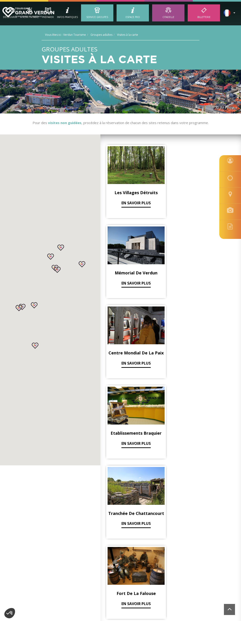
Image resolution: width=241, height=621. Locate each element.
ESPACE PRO (133, 17)
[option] (120, 602)
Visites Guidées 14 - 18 (111, 529)
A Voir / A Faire (29, 17)
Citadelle (168, 17)
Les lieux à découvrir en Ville (116, 523)
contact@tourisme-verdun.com (186, 561)
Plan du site (144, 568)
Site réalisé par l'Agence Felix (209, 568)
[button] (57, 270)
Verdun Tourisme (41, 491)
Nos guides (33, 508)
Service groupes (97, 17)
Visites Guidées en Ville (112, 502)
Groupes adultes (37, 513)
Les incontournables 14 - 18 (116, 518)
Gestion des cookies (93, 568)
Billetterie (204, 17)
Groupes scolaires (38, 502)
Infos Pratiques (67, 17)
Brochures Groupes (40, 518)
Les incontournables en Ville (116, 513)
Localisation (163, 568)
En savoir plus (123, 190)
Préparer (48, 17)
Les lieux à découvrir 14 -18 (115, 508)
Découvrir (10, 17)
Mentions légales (121, 568)
